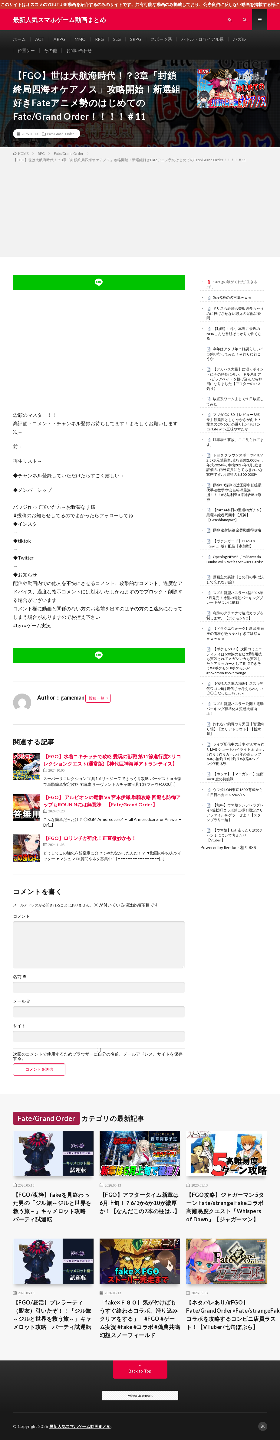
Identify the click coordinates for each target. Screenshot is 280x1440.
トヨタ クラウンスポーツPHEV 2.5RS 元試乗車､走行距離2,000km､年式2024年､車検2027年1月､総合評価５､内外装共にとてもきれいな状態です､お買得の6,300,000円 (234, 465)
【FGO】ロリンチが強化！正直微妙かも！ (89, 838)
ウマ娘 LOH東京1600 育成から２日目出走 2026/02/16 (234, 792)
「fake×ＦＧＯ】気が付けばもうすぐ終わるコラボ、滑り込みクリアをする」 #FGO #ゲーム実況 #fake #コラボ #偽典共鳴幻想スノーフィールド (140, 1318)
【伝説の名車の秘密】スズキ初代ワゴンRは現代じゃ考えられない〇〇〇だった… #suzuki (235, 688)
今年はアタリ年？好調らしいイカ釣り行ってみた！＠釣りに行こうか (235, 354)
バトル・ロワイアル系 (202, 39)
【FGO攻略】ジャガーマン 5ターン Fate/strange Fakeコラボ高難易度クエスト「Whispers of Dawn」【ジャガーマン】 (225, 1207)
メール (22, 1001)
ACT (39, 39)
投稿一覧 (96, 698)
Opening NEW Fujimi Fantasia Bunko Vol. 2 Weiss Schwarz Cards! (234, 559)
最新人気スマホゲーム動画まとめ (80, 1426)
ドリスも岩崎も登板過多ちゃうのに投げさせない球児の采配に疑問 (235, 313)
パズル (239, 39)
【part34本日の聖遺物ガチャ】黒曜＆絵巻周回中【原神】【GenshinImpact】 (234, 515)
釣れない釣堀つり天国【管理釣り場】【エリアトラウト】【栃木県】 (235, 729)
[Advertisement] (140, 208)
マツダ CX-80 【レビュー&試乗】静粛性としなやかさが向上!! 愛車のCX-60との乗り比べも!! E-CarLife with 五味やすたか (233, 421)
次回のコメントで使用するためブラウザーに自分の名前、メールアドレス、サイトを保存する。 (98, 1056)
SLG (117, 39)
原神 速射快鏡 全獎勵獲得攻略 (237, 530)
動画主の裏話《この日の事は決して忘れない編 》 (235, 579)
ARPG (59, 39)
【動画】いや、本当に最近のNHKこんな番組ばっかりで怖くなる (234, 333)
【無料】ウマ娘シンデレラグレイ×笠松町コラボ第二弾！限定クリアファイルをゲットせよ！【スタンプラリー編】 (235, 812)
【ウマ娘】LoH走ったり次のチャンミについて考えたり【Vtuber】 (234, 835)
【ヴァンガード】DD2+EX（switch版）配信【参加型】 (230, 543)
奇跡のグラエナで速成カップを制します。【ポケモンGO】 (235, 615)
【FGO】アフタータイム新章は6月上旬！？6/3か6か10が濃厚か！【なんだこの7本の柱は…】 (140, 1202)
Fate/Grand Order (60, 134)
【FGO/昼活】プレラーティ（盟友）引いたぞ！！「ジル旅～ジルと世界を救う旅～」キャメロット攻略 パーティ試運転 (52, 1314)
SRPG (135, 39)
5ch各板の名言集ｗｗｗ (232, 297)
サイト (19, 1026)
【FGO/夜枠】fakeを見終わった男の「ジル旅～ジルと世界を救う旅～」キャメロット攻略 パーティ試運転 (52, 1207)
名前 (20, 977)
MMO (80, 39)
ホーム (19, 39)
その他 (50, 50)
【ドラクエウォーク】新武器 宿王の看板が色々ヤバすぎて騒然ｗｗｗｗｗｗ (235, 633)
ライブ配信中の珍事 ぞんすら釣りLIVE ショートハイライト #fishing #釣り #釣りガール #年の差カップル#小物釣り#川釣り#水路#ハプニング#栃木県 (235, 754)
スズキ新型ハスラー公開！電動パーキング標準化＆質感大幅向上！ (235, 708)
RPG (99, 39)
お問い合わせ (79, 50)
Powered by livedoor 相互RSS (228, 847)
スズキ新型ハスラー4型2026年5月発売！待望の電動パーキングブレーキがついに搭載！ (234, 597)
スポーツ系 (161, 39)
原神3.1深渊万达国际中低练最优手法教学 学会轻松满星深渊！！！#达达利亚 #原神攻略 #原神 (234, 492)
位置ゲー (26, 50)
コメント (21, 916)
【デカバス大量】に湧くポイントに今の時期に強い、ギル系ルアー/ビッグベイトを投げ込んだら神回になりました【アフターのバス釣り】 (235, 379)
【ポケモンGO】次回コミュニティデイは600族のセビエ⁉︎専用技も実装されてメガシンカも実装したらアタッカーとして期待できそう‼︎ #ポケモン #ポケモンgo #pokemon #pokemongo (234, 661)
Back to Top (140, 1370)
